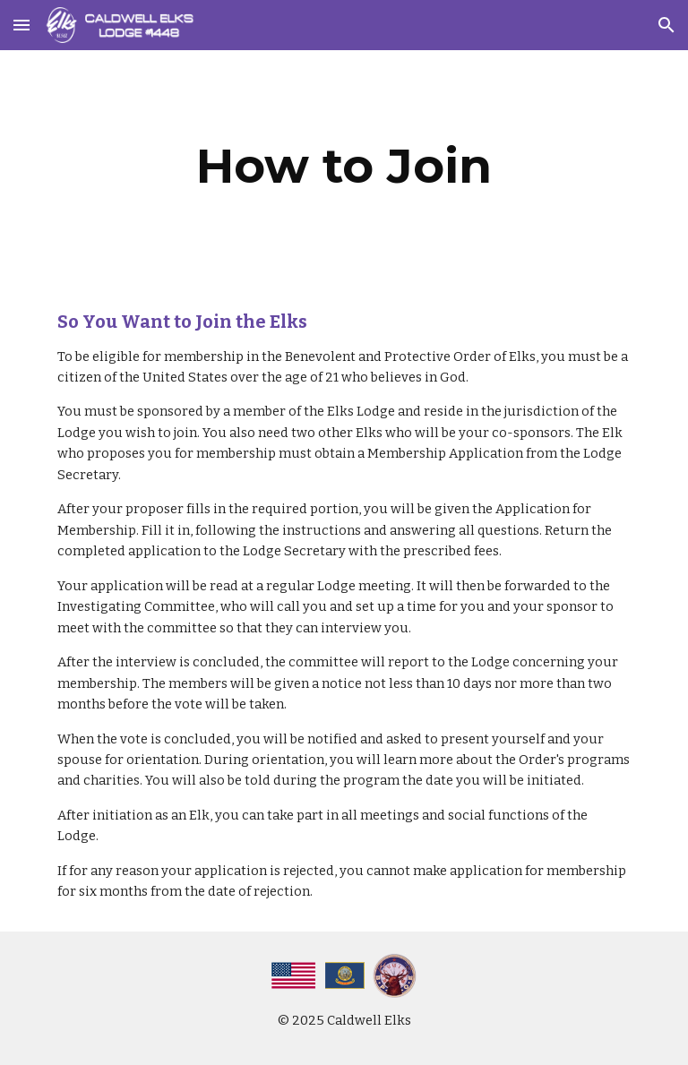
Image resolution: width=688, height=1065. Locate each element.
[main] (343, 166)
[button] (21, 24)
